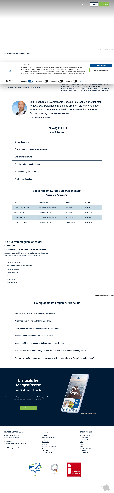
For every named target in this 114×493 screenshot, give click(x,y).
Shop (43, 439)
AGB (81, 446)
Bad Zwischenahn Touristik (11, 53)
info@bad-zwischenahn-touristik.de (15, 443)
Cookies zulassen (101, 4)
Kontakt (44, 435)
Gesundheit (22, 53)
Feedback (45, 450)
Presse (82, 444)
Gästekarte (45, 442)
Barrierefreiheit (85, 435)
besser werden (84, 439)
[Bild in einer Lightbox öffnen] (78, 393)
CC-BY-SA (112, 295)
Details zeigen (84, 19)
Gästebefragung (47, 452)
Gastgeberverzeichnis (49, 446)
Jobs (81, 442)
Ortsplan (44, 444)
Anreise (44, 448)
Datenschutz (84, 452)
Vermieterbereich (85, 448)
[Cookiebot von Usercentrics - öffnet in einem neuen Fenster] (10, 20)
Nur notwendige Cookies (101, 8)
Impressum (83, 450)
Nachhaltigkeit (84, 437)
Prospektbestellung (48, 437)
